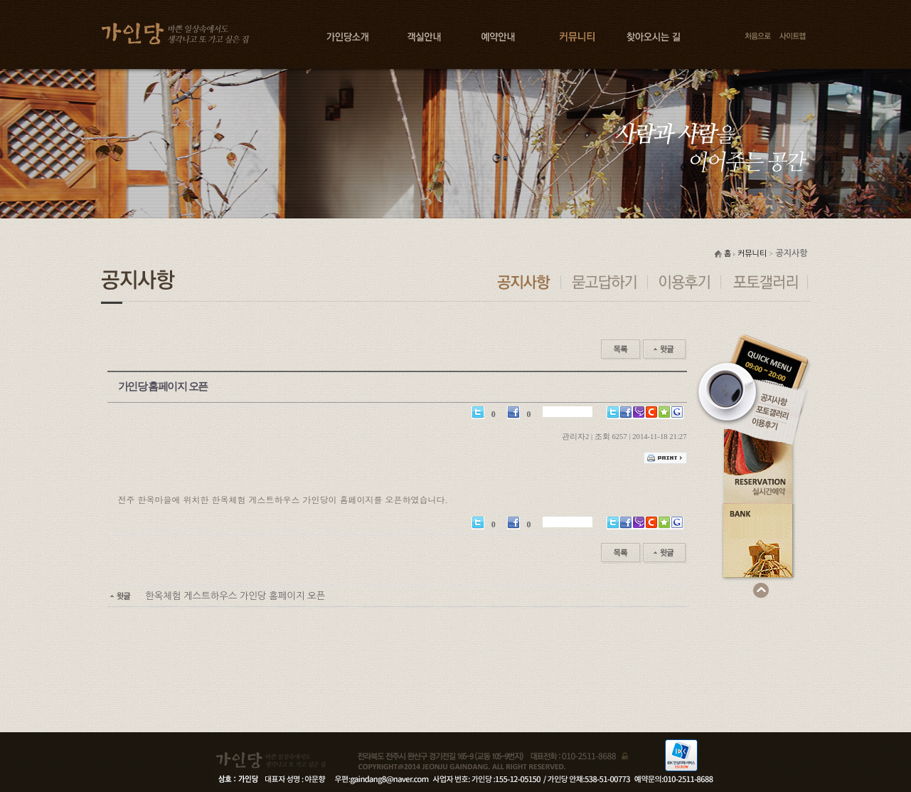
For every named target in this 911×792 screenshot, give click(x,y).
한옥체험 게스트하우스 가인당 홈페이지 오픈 (216, 596)
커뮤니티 (752, 254)
